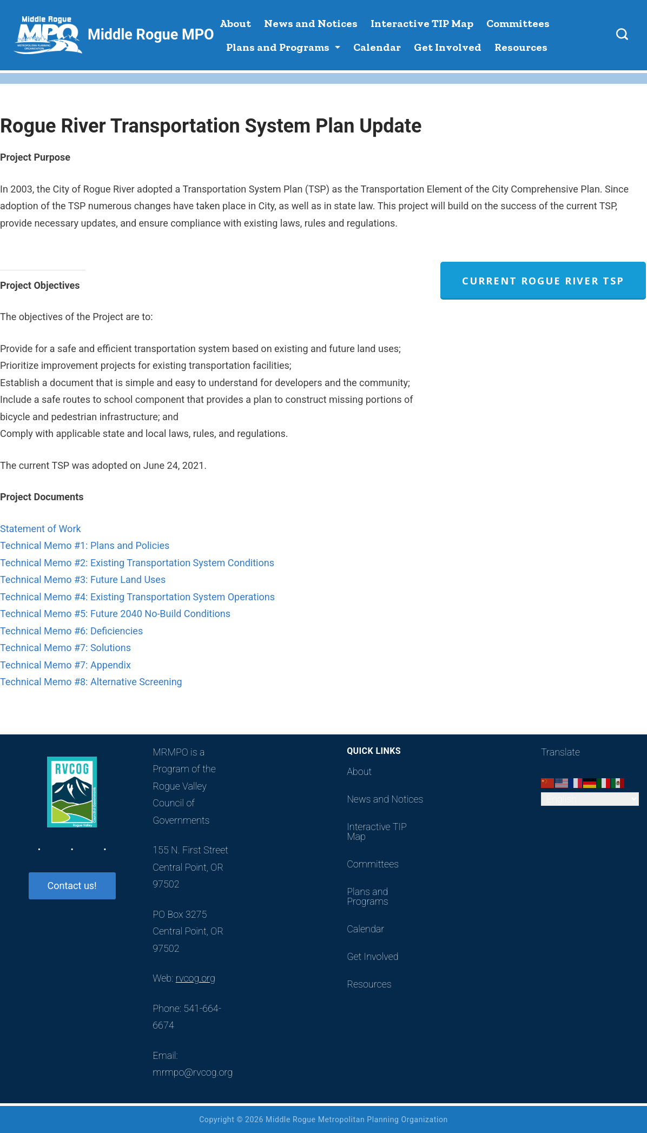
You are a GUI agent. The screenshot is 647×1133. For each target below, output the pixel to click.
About (235, 23)
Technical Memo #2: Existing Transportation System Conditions (137, 562)
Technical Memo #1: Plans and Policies (84, 545)
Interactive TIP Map (422, 23)
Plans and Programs (283, 47)
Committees (518, 23)
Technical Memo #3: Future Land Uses (83, 579)
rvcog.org (195, 978)
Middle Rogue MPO (151, 34)
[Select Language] (590, 799)
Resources (520, 47)
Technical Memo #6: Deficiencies (71, 631)
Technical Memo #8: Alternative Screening (91, 681)
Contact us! (72, 885)
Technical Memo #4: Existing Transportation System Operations (137, 596)
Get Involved (447, 47)
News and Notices (311, 23)
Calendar (377, 47)
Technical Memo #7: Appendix (65, 665)
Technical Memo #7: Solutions (65, 647)
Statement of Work (40, 528)
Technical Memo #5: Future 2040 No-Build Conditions (115, 613)
